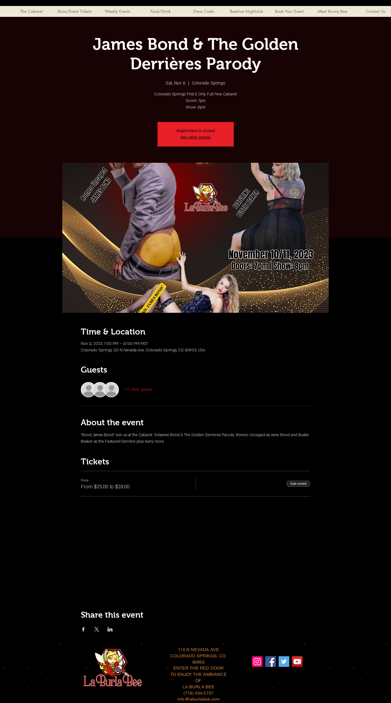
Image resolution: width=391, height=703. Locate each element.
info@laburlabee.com (198, 699)
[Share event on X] (96, 629)
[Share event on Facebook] (83, 629)
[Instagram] (257, 661)
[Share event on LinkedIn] (110, 629)
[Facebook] (270, 661)
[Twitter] (284, 661)
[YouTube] (297, 661)
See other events (195, 137)
